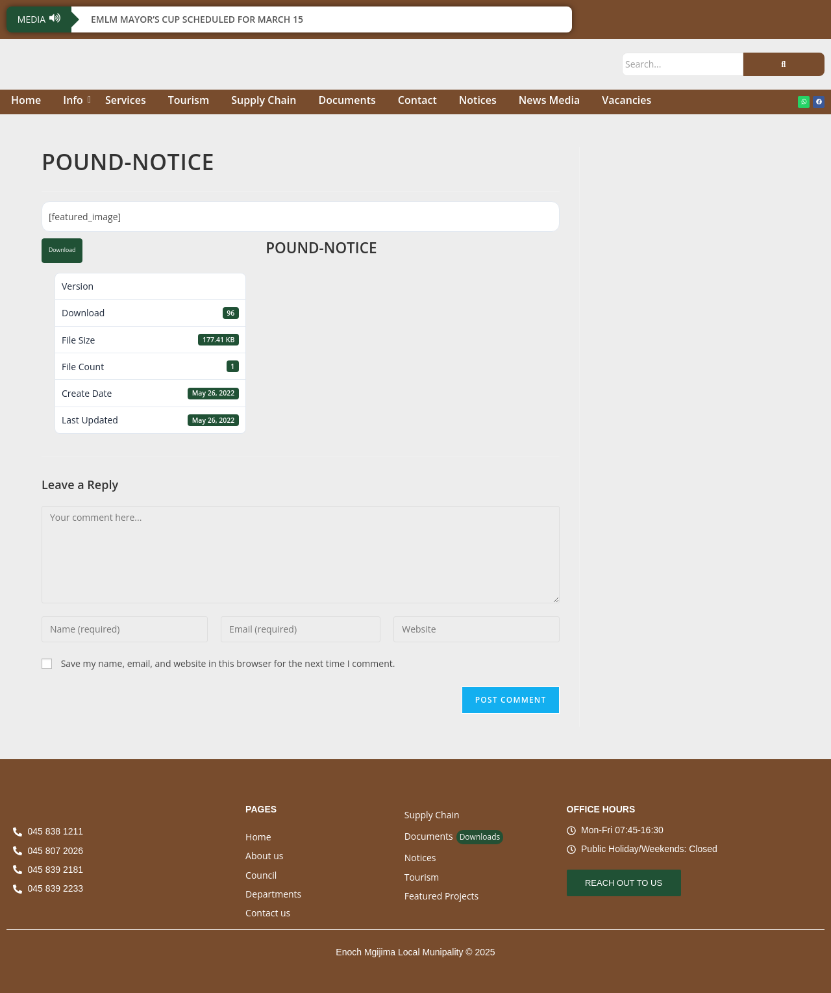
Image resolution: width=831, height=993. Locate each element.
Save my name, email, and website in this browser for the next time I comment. (228, 663)
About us (264, 855)
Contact (417, 100)
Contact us (267, 912)
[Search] (682, 64)
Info (75, 100)
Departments (273, 894)
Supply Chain (263, 100)
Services (125, 100)
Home (26, 100)
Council (261, 875)
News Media (549, 100)
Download (62, 250)
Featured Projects (441, 895)
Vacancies (626, 100)
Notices (478, 100)
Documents (346, 100)
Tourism (188, 100)
